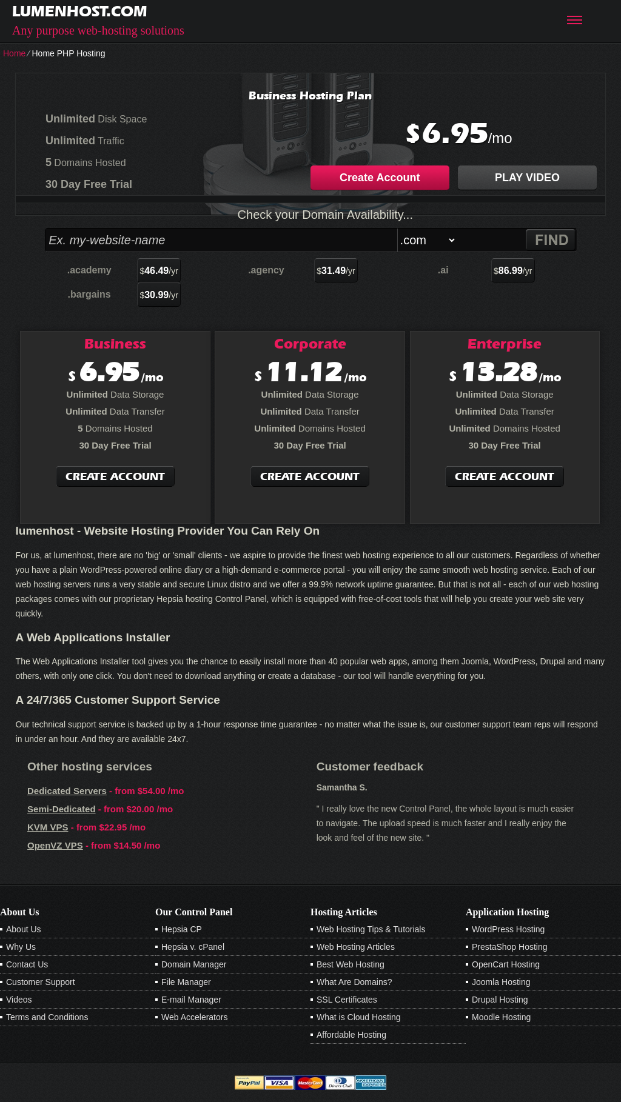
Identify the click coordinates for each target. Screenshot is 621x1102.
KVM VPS (48, 827)
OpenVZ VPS (55, 845)
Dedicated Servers (67, 791)
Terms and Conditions (47, 1017)
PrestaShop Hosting (510, 947)
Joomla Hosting (501, 982)
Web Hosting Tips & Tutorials (371, 929)
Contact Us (27, 964)
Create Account (380, 178)
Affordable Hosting (351, 1035)
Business (115, 343)
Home (14, 53)
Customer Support (40, 982)
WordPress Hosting (508, 929)
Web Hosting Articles (356, 947)
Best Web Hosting (350, 964)
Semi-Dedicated (61, 809)
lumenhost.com (79, 11)
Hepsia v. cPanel (192, 947)
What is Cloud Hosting (359, 1017)
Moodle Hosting (501, 1017)
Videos (19, 999)
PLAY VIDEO (527, 178)
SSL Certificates (347, 999)
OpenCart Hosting (506, 964)
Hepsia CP (181, 929)
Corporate (310, 343)
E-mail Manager (191, 999)
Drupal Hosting (500, 999)
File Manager (186, 982)
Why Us (21, 947)
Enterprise (505, 343)
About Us (23, 929)
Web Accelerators (194, 1017)
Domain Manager (193, 964)
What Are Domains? (354, 982)
